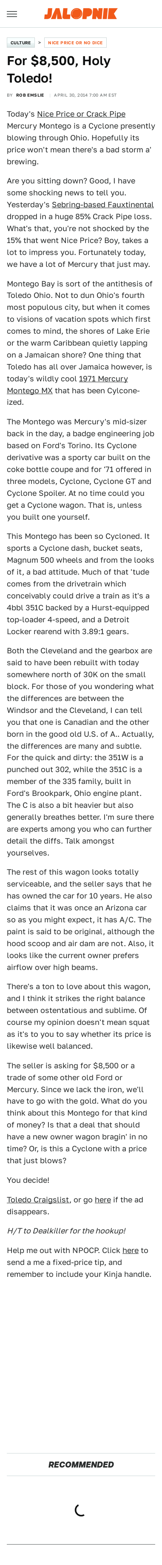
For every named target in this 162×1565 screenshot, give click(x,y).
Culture (21, 42)
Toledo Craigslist (38, 1199)
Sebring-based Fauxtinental (103, 204)
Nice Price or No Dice (75, 42)
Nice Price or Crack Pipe (81, 113)
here (103, 1199)
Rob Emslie (30, 94)
